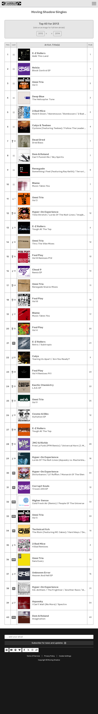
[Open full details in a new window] (24, 54)
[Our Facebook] (24, 650)
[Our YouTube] (11, 650)
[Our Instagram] (32, 650)
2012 (40, 33)
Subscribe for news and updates (49, 643)
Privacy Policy (49, 656)
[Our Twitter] (28, 650)
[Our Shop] (6, 650)
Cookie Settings (65, 656)
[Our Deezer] (19, 650)
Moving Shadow (54, 660)
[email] (49, 637)
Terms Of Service (33, 656)
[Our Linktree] (36, 650)
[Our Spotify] (15, 650)
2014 (57, 33)
